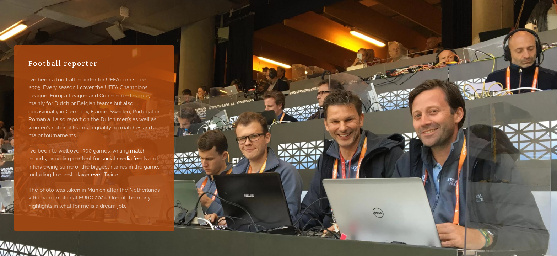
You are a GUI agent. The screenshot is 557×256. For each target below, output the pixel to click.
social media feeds (124, 158)
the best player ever (77, 174)
